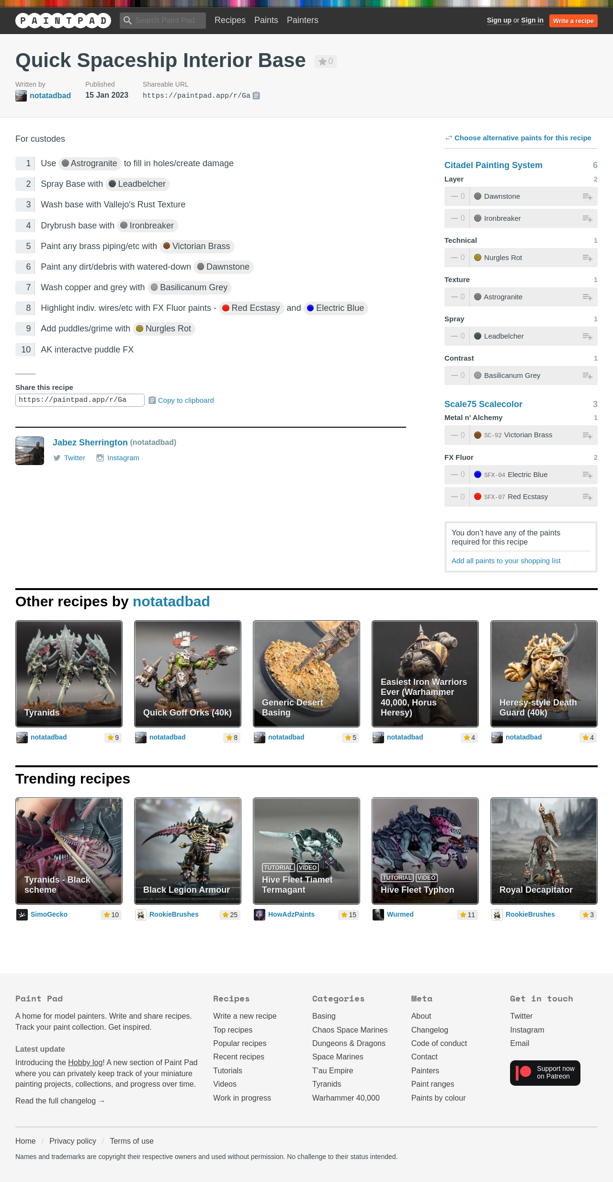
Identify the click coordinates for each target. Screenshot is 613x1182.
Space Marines (337, 1057)
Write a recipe (573, 20)
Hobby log (85, 1062)
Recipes (230, 20)
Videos (225, 1084)
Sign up (499, 20)
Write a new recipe (244, 1016)
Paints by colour (438, 1098)
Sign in (532, 20)
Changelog (429, 1030)
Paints (266, 20)
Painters (302, 20)
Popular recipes (239, 1043)
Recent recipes (238, 1057)
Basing (324, 1016)
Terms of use (132, 1141)
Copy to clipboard (181, 400)
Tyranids (326, 1084)
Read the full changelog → (60, 1101)
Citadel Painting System (493, 165)
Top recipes (232, 1030)
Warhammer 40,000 (346, 1098)
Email (519, 1043)
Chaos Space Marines (349, 1030)
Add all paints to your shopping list (506, 561)
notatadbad (171, 601)
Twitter (69, 458)
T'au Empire (332, 1071)
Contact (424, 1057)
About (421, 1016)
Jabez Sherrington (90, 442)
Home (25, 1141)
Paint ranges (432, 1084)
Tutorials (227, 1071)
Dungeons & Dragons (349, 1043)
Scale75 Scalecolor (483, 404)
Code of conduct (439, 1043)
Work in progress (242, 1098)
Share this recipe (44, 387)
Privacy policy (72, 1141)
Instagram (117, 458)
